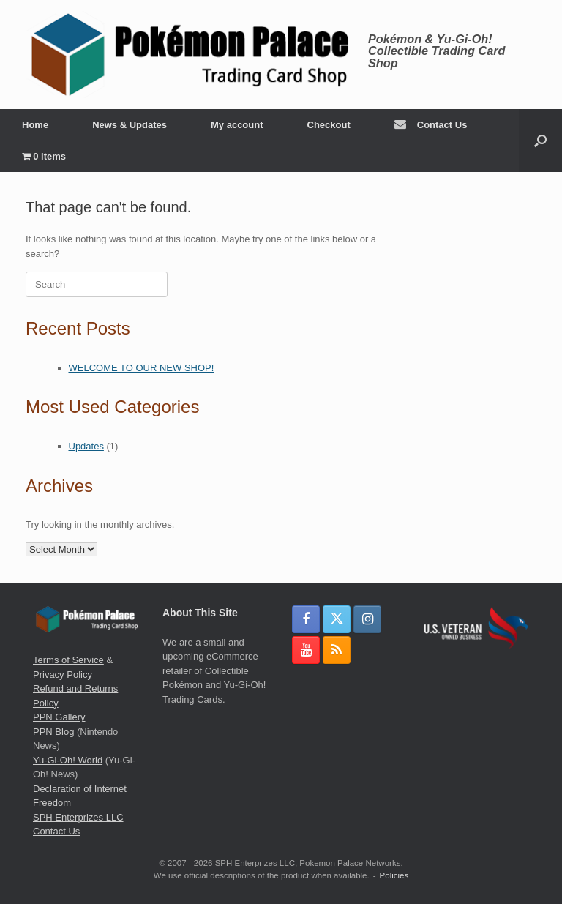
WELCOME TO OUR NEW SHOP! (141, 367)
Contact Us (431, 124)
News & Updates (129, 124)
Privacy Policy (62, 674)
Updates (86, 446)
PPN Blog (53, 731)
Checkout (329, 124)
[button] (540, 140)
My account (237, 124)
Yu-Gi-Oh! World (67, 760)
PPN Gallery (59, 716)
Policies (394, 875)
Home (35, 124)
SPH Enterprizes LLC (78, 817)
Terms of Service (68, 659)
